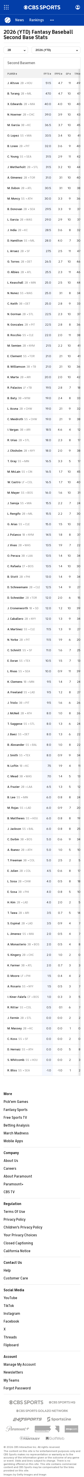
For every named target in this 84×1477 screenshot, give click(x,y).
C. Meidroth (15, 419)
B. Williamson (16, 367)
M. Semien (14, 346)
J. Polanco (14, 535)
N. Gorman (14, 314)
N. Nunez (13, 293)
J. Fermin (13, 1018)
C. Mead (12, 776)
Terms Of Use (14, 1211)
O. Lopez (13, 135)
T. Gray (12, 461)
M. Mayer (13, 493)
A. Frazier (13, 787)
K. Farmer (13, 965)
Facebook (11, 1321)
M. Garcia (13, 125)
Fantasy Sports (16, 1110)
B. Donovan (14, 209)
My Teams (11, 1380)
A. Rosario (14, 986)
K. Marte (13, 377)
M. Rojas (13, 808)
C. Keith (12, 304)
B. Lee (11, 797)
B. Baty (12, 398)
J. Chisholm (14, 451)
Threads (10, 1337)
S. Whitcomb (15, 1060)
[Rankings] (37, 20)
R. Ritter (13, 1007)
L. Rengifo (14, 514)
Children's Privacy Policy (23, 1227)
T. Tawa (12, 913)
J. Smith (12, 755)
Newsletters (13, 1372)
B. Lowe (12, 146)
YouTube (10, 1298)
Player (12, 73)
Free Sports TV (15, 1117)
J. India (12, 230)
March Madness (16, 1133)
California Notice (17, 1251)
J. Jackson (14, 829)
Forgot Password (17, 1388)
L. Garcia (13, 219)
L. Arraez (13, 251)
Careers (10, 1168)
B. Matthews (16, 818)
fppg (58, 73)
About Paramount (18, 1176)
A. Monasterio (16, 944)
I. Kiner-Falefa (16, 997)
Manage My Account (20, 1364)
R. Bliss (12, 1070)
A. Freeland (14, 692)
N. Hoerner (14, 114)
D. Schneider (15, 598)
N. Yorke (12, 640)
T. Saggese (14, 724)
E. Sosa (12, 892)
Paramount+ (14, 1184)
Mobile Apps (13, 1141)
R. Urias (12, 440)
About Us (11, 1161)
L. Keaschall (15, 282)
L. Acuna (12, 409)
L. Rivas (12, 671)
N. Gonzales (15, 325)
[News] (20, 20)
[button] (52, 20)
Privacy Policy (15, 1219)
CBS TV (9, 1192)
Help (7, 1270)
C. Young (13, 156)
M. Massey (14, 1028)
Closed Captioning (18, 1243)
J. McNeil (13, 713)
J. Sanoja (13, 503)
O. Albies (13, 272)
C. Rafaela (14, 566)
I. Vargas (13, 430)
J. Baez (12, 734)
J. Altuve (13, 83)
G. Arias (12, 524)
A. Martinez (15, 629)
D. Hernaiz (14, 1049)
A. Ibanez (13, 850)
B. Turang (13, 93)
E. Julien (12, 871)
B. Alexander (15, 745)
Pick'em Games (16, 1102)
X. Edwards (14, 104)
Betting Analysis (17, 1125)
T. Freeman (14, 860)
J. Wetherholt (16, 167)
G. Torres (13, 261)
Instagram (12, 1313)
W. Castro (14, 482)
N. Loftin (12, 766)
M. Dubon (13, 188)
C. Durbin (13, 839)
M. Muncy (13, 198)
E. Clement (14, 356)
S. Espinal (13, 923)
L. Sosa (12, 881)
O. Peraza (13, 556)
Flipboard (11, 1345)
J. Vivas (12, 545)
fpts (47, 73)
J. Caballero (15, 619)
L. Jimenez (14, 934)
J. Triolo (12, 703)
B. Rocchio (14, 335)
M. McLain (13, 472)
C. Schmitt (14, 650)
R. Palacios (14, 388)
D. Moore (13, 976)
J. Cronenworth (17, 608)
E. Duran (12, 661)
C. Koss (12, 1039)
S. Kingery (14, 955)
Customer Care (16, 1278)
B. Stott (12, 577)
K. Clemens (14, 682)
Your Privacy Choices (20, 1235)
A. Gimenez (14, 177)
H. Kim (11, 902)
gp (68, 73)
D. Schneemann (17, 587)
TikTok (9, 1306)
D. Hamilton (15, 240)
